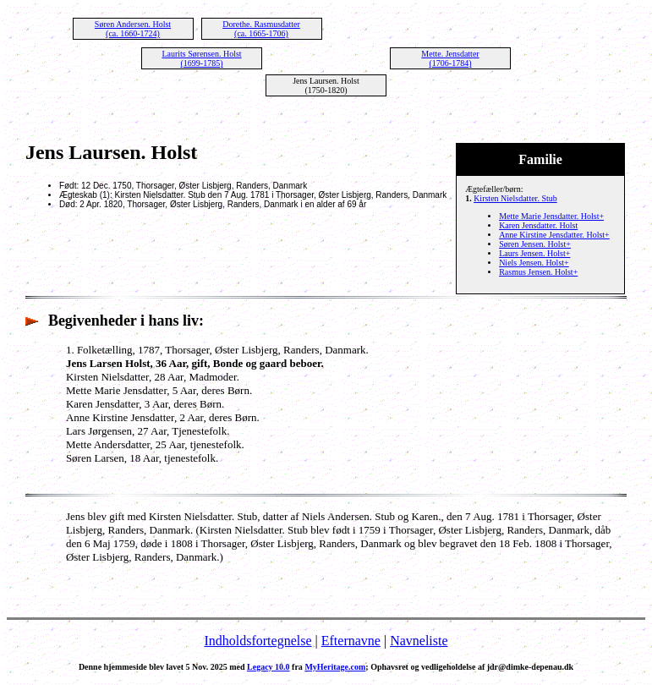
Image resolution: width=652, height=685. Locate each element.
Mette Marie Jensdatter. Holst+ (551, 216)
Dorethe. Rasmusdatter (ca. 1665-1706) (261, 28)
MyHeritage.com (334, 666)
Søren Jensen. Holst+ (535, 244)
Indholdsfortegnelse (257, 640)
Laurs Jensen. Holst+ (534, 253)
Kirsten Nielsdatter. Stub (515, 198)
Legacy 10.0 (268, 666)
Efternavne (351, 640)
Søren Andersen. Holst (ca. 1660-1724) (133, 28)
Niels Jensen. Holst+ (534, 262)
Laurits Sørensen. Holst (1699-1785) (201, 58)
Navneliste (418, 640)
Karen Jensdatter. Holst (538, 225)
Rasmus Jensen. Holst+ (538, 272)
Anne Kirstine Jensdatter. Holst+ (554, 234)
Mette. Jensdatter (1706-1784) (450, 58)
